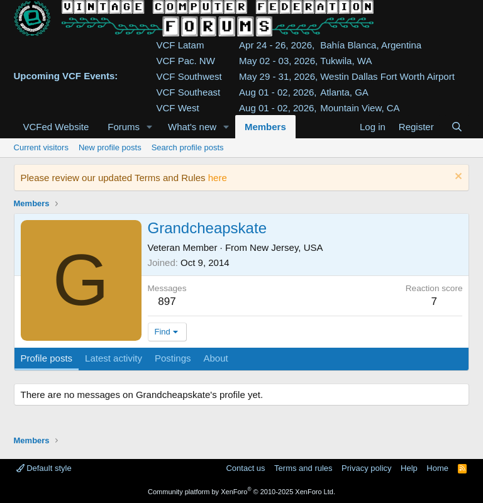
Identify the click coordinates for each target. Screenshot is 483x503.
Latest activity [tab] (113, 358)
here (217, 177)
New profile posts (110, 147)
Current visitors (41, 147)
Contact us (245, 468)
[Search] (457, 126)
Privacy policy (366, 468)
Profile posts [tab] (47, 358)
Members (265, 126)
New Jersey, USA (286, 247)
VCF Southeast (189, 92)
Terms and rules (303, 468)
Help (409, 468)
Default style (44, 468)
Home (437, 468)
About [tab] (215, 358)
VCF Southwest (189, 76)
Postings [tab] (173, 358)
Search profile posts (188, 147)
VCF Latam (180, 45)
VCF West (178, 107)
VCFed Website (56, 126)
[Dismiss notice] (457, 177)
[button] (149, 126)
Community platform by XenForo (241, 491)
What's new (192, 126)
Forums (124, 126)
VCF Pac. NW (186, 60)
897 (166, 301)
